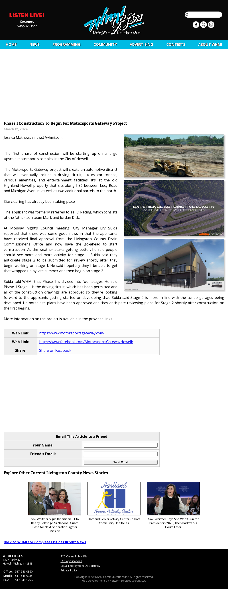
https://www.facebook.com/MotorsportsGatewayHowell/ (86, 341)
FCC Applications (71, 561)
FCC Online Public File (74, 556)
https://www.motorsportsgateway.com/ (71, 333)
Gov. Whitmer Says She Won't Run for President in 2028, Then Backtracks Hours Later (173, 505)
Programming (67, 44)
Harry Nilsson (26, 25)
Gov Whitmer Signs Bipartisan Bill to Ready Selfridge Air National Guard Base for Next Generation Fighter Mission (54, 507)
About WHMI (210, 44)
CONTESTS (175, 44)
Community (105, 44)
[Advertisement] (114, 86)
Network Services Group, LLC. (128, 581)
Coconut (27, 21)
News (34, 44)
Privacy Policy (69, 570)
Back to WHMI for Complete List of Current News (45, 542)
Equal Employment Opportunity (80, 566)
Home (11, 44)
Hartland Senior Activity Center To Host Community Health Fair (114, 503)
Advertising (141, 44)
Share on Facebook (55, 350)
